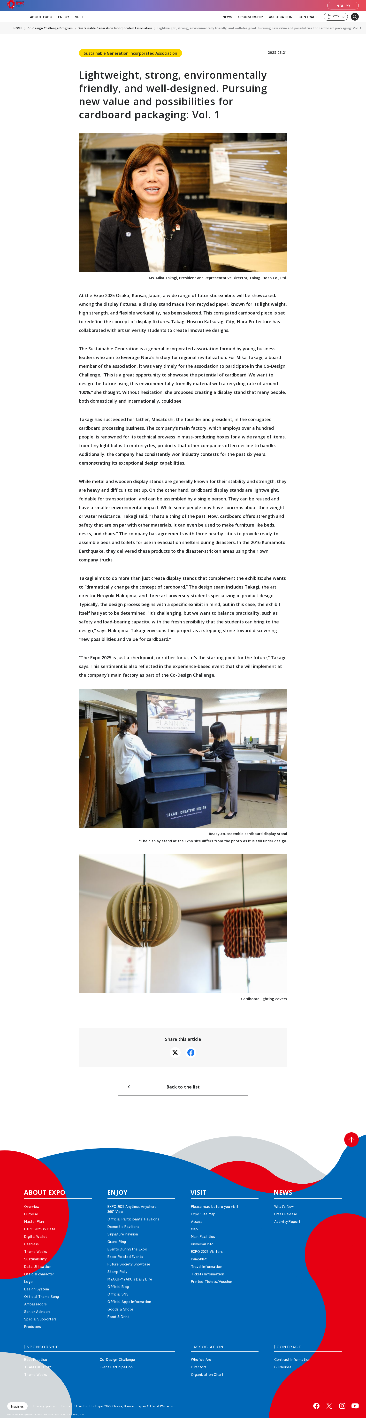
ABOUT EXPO (41, 16)
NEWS (227, 16)
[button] (351, 1143)
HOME (18, 28)
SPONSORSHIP (250, 16)
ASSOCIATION (281, 16)
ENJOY (63, 16)
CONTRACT (308, 16)
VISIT (79, 16)
